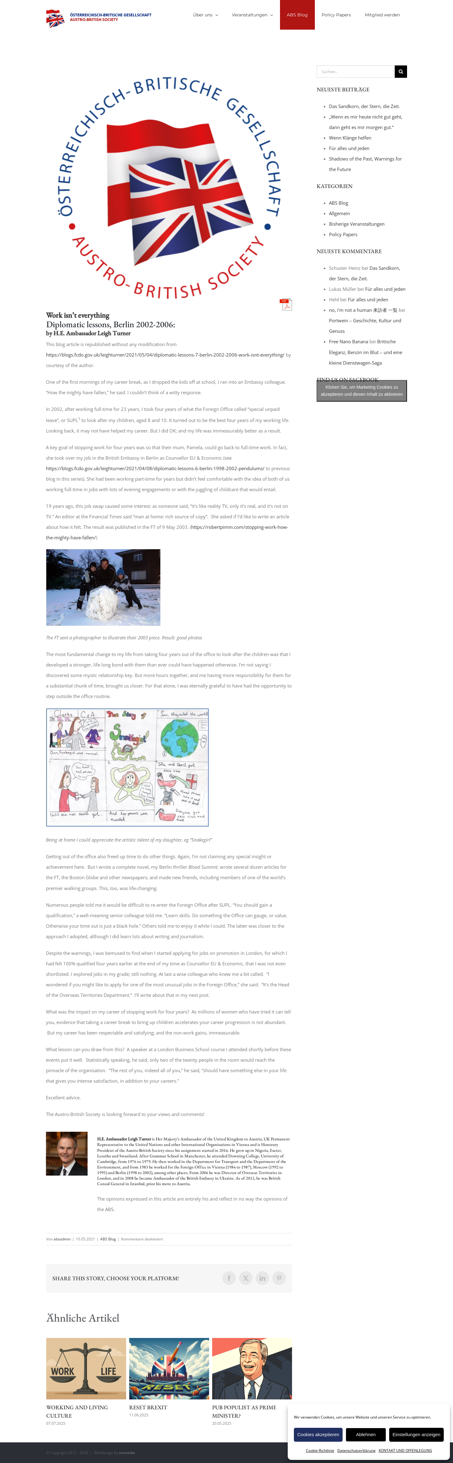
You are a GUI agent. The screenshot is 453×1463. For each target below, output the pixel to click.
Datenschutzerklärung (356, 1450)
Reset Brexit (148, 1407)
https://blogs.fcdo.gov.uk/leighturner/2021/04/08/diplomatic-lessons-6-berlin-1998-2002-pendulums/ (155, 468)
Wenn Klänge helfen (350, 138)
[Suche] (401, 71)
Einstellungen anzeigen (416, 1434)
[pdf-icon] (286, 300)
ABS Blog (108, 1239)
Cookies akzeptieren (318, 1434)
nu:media (127, 1452)
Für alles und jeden (349, 148)
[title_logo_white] (169, 187)
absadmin (62, 1239)
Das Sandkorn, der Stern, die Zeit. (364, 106)
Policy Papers (343, 234)
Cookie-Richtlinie (320, 1450)
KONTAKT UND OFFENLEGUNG (405, 1450)
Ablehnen (366, 1434)
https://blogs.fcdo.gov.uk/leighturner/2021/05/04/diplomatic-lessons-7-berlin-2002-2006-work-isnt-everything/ (165, 355)
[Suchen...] (356, 71)
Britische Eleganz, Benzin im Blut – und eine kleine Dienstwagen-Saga (365, 352)
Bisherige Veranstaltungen (357, 224)
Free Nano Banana (348, 341)
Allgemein (339, 213)
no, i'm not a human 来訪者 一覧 (363, 310)
